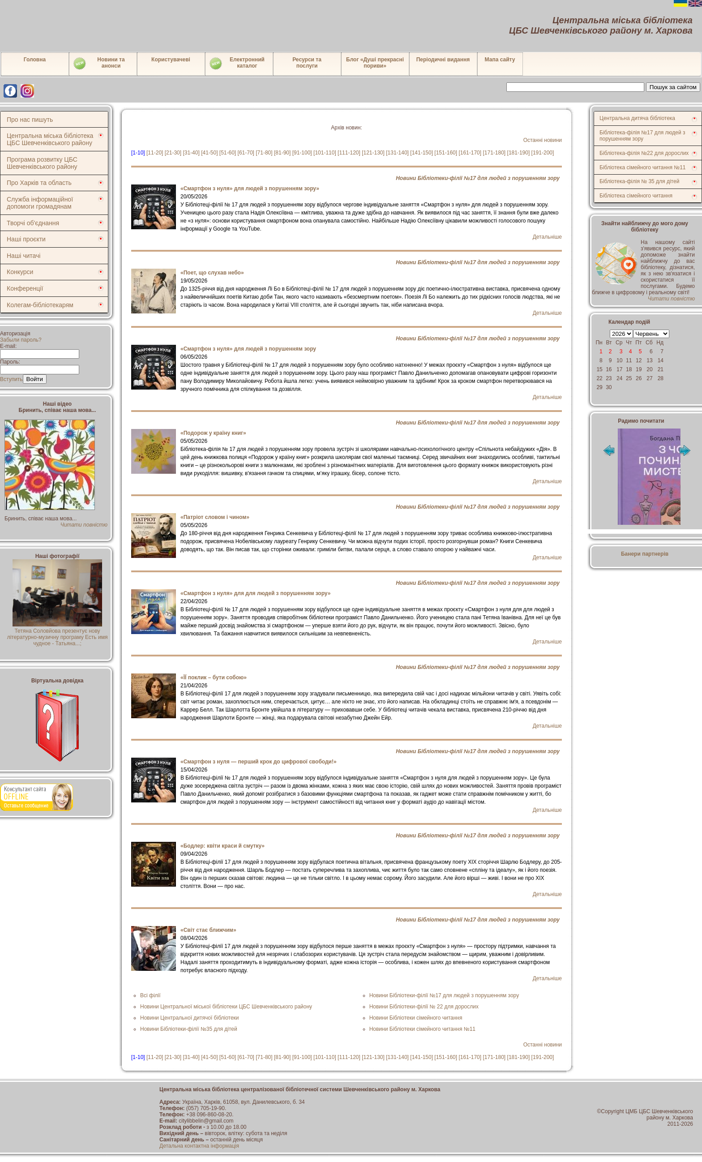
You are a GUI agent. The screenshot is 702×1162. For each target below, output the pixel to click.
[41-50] (209, 153)
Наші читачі (23, 255)
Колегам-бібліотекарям (40, 305)
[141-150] (421, 153)
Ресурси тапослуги (306, 62)
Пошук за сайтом (673, 87)
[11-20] (154, 153)
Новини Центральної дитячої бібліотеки (189, 1018)
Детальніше (547, 237)
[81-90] (282, 153)
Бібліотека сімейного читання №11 (642, 167)
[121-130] (373, 153)
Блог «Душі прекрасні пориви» (375, 62)
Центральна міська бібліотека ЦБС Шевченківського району (50, 139)
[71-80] (264, 153)
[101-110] (324, 153)
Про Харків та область (39, 182)
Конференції (25, 288)
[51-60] (227, 153)
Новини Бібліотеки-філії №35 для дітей (188, 1029)
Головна (35, 59)
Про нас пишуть (30, 119)
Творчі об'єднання (33, 223)
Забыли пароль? (21, 340)
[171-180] (494, 153)
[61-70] (246, 153)
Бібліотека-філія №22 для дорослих (644, 153)
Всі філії (150, 995)
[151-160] (445, 153)
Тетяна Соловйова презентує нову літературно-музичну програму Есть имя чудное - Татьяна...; (57, 634)
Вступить (11, 379)
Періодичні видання (443, 59)
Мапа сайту (500, 59)
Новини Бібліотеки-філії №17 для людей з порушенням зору (478, 178)
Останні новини (542, 140)
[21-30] (173, 153)
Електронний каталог (237, 63)
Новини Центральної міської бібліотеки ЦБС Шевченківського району (226, 1006)
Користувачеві (170, 59)
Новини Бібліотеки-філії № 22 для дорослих (424, 1006)
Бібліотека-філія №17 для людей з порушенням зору (642, 135)
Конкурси (20, 271)
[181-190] (518, 153)
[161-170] (469, 153)
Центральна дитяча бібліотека (637, 118)
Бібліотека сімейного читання (635, 196)
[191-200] (542, 153)
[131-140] (397, 153)
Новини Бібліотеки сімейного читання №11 (422, 1029)
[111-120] (349, 153)
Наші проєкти (26, 239)
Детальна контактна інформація (199, 1146)
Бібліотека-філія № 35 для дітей (639, 181)
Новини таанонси (99, 63)
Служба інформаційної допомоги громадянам (40, 203)
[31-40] (191, 153)
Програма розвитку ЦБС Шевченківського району (42, 163)
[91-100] (302, 153)
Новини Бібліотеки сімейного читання (415, 1018)
